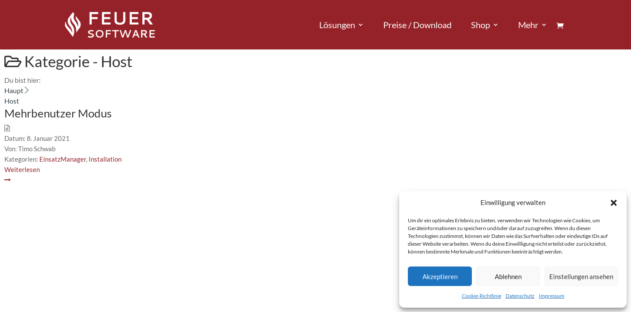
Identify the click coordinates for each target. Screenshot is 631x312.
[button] (613, 202)
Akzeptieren (440, 276)
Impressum (551, 295)
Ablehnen (508, 276)
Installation (105, 159)
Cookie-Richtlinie (481, 295)
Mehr (528, 26)
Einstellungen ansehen (581, 276)
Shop (480, 26)
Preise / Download (417, 26)
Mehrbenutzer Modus (58, 113)
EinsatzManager (62, 159)
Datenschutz (520, 295)
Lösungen (337, 26)
